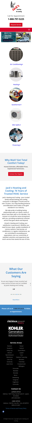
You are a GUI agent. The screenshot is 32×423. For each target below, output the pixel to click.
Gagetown (16, 382)
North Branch (10, 355)
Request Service (16, 25)
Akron (15, 375)
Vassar (21, 346)
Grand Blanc (21, 350)
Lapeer (22, 353)
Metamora (10, 357)
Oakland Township (21, 357)
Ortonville (15, 368)
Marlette (15, 371)
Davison (9, 346)
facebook (3, 412)
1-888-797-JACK (18, 309)
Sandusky (9, 362)
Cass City (9, 359)
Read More (16, 300)
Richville (15, 373)
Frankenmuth (22, 364)
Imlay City (9, 350)
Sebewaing (15, 377)
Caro (21, 355)
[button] (2, 37)
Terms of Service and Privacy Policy (16, 408)
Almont (9, 353)
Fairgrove (15, 380)
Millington (22, 366)
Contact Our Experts (16, 174)
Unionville (16, 384)
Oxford (22, 348)
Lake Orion (9, 364)
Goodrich (9, 348)
